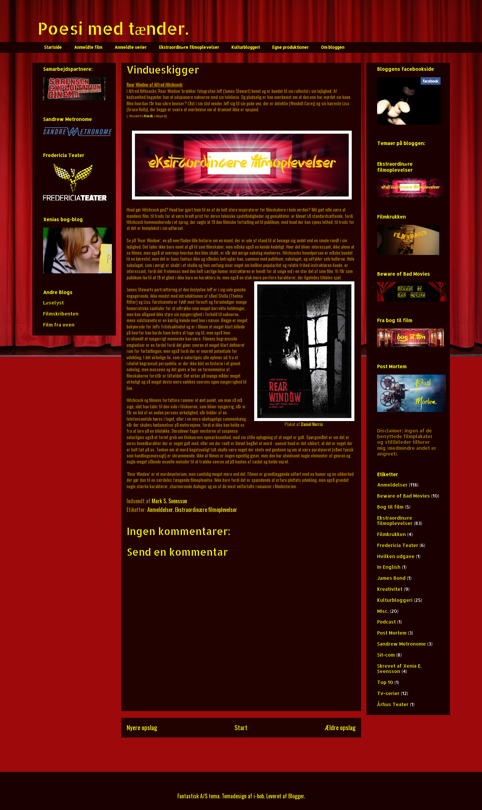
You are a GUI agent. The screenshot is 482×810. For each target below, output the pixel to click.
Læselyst (53, 302)
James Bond (391, 578)
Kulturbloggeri (245, 47)
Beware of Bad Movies (403, 496)
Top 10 (385, 682)
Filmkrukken (391, 534)
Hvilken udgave (396, 556)
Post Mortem (392, 633)
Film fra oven (58, 324)
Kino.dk (148, 115)
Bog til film (390, 507)
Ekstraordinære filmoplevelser (189, 47)
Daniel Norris (312, 424)
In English (388, 567)
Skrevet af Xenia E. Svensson (399, 668)
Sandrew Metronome (401, 644)
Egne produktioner (290, 47)
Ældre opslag (340, 727)
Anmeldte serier (131, 47)
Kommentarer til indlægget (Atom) (253, 753)
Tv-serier (388, 693)
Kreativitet (390, 589)
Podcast (386, 622)
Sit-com (386, 655)
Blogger (296, 796)
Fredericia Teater (397, 545)
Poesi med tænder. (113, 28)
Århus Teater (393, 704)
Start (241, 727)
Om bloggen (332, 47)
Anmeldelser (160, 510)
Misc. (382, 611)
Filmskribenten (60, 313)
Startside (53, 47)
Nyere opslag (142, 727)
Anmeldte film (88, 47)
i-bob (259, 796)
